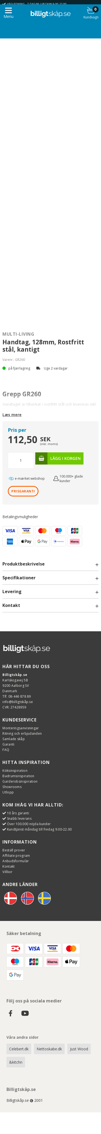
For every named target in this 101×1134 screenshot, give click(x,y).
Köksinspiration (14, 770)
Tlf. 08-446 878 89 (16, 696)
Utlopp (8, 792)
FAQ (5, 749)
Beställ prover (13, 850)
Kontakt (8, 866)
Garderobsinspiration (19, 781)
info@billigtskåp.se (17, 702)
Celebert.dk (19, 1048)
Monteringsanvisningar (20, 728)
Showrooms (12, 787)
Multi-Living (18, 334)
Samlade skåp (13, 739)
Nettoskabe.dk (49, 1048)
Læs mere (12, 414)
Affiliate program (16, 855)
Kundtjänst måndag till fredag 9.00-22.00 (39, 829)
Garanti (8, 744)
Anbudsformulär (15, 861)
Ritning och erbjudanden (22, 733)
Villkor (7, 872)
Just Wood (79, 1048)
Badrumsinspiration (18, 776)
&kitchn (15, 1062)
